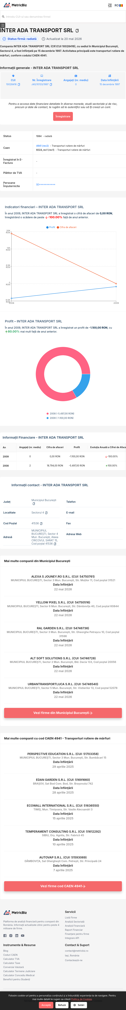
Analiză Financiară (75, 925)
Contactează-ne (73, 960)
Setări (78, 1005)
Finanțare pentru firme (77, 934)
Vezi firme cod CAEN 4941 (63, 886)
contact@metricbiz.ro (76, 950)
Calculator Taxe (11, 963)
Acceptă (46, 1005)
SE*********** (45, 184)
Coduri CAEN (10, 954)
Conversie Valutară (13, 967)
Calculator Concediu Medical (18, 975)
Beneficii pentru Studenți (16, 979)
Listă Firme (71, 917)
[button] (121, 5)
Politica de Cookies (81, 999)
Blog (5, 950)
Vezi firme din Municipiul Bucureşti (63, 713)
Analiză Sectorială (74, 921)
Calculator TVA (11, 959)
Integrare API (72, 938)
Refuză (62, 1005)
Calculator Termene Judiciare (19, 971)
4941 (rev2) (42, 145)
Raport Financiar (74, 929)
